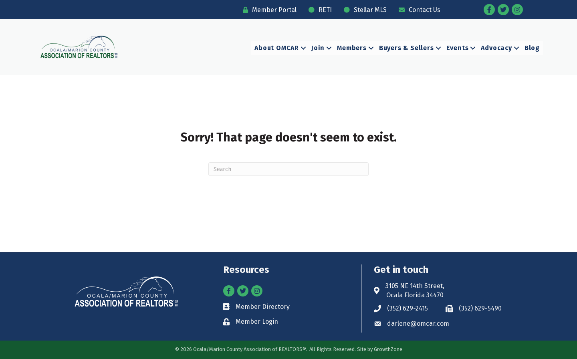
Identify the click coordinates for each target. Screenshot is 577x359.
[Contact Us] (417, 9)
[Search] (288, 169)
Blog (532, 48)
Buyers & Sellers (406, 48)
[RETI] (318, 9)
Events (457, 48)
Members (352, 48)
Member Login (257, 321)
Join (318, 48)
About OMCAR (276, 48)
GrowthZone (388, 349)
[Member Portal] (268, 9)
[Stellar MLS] (363, 9)
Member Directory (263, 307)
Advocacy (496, 48)
